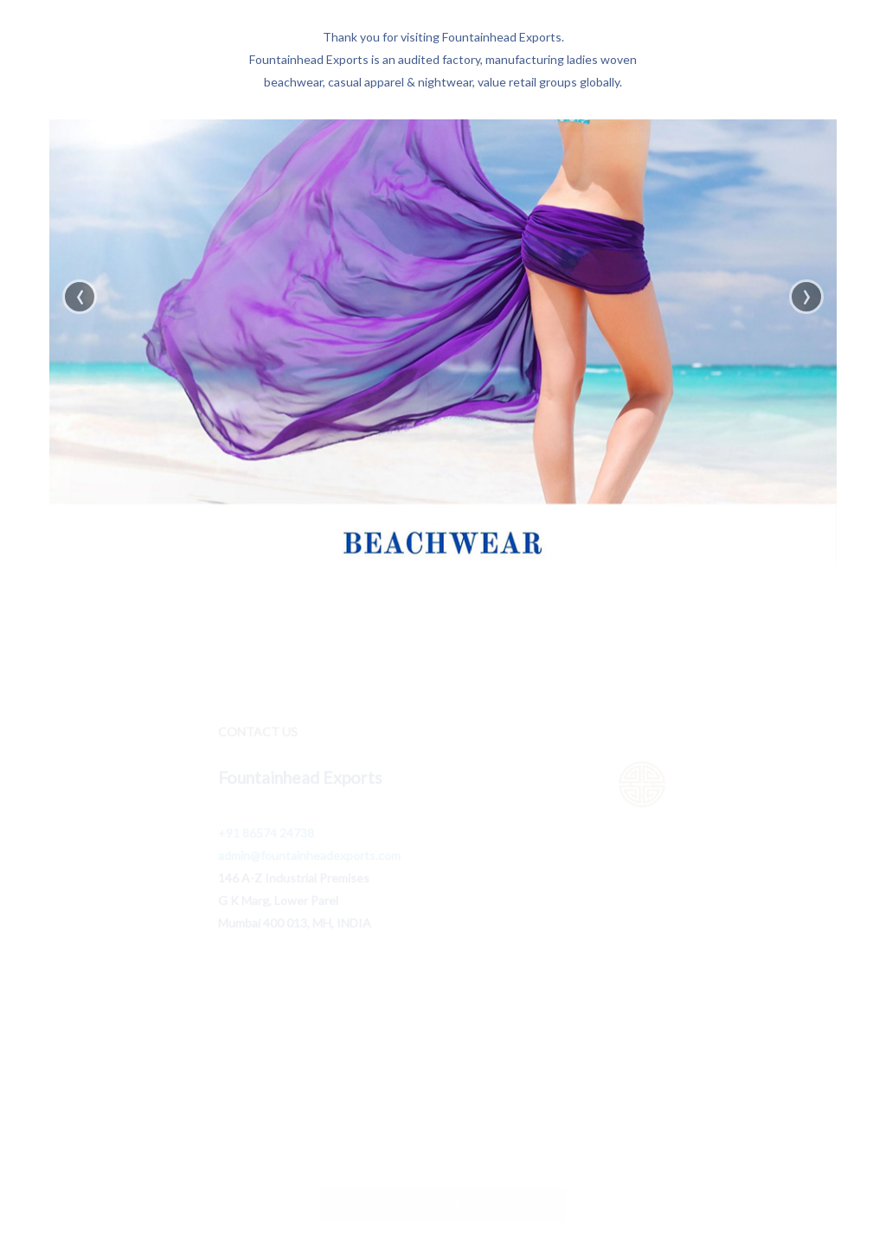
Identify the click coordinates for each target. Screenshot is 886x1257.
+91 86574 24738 (266, 835)
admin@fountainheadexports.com (309, 857)
